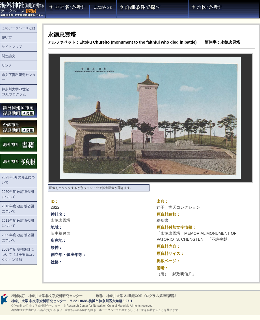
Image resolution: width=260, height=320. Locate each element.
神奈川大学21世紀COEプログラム (15, 91)
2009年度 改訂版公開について (18, 237)
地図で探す (224, 9)
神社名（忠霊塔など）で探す (102, 9)
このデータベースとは (19, 28)
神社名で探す (67, 9)
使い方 (7, 37)
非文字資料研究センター (19, 77)
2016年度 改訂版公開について (18, 208)
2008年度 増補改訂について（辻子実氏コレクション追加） (19, 255)
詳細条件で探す (152, 9)
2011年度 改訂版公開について (18, 223)
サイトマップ (12, 47)
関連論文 (8, 56)
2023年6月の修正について (18, 179)
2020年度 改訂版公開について (18, 194)
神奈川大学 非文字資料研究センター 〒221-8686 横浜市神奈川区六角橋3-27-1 (71, 301)
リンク (7, 65)
